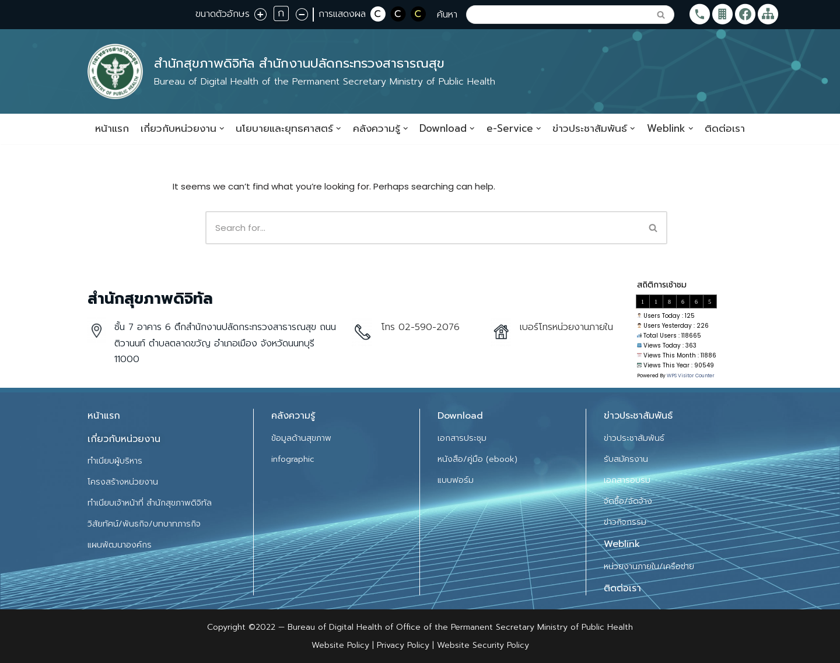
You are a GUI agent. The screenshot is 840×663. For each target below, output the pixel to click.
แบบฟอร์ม (456, 480)
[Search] (557, 14)
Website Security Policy (483, 645)
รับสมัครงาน (626, 459)
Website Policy (342, 645)
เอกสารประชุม (462, 438)
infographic (292, 459)
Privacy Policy (401, 645)
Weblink (622, 545)
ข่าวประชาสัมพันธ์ (634, 438)
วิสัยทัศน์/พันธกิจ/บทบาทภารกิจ (144, 524)
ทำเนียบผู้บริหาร (115, 461)
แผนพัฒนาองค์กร (120, 545)
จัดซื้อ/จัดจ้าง (628, 501)
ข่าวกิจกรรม (625, 522)
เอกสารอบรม (627, 480)
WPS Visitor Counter (691, 376)
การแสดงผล (342, 14)
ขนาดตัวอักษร (222, 14)
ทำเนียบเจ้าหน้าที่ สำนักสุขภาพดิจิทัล (150, 503)
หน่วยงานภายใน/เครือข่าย (649, 566)
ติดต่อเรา (725, 128)
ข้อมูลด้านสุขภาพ (301, 438)
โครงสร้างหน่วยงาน (123, 482)
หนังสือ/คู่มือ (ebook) (477, 459)
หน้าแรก (112, 128)
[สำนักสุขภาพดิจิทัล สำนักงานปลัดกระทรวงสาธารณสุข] (291, 71)
